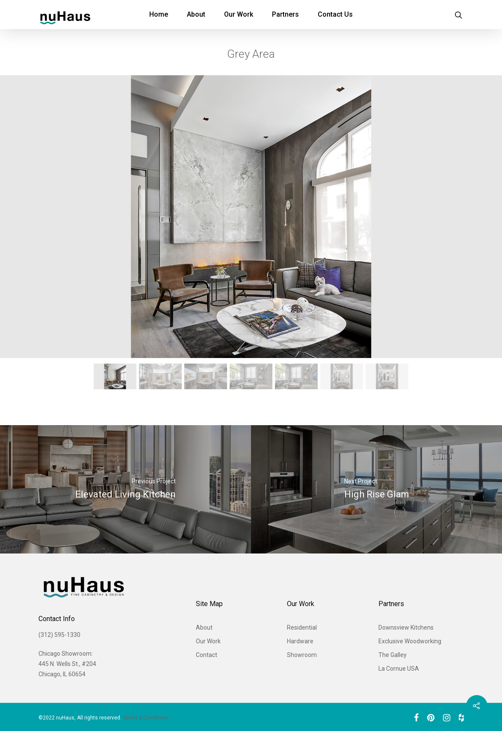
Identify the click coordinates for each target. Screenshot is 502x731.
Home (158, 14)
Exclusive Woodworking (409, 641)
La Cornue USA (398, 668)
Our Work (238, 14)
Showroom (302, 654)
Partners (285, 14)
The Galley (392, 654)
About (196, 14)
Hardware (300, 641)
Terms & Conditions (146, 718)
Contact (206, 654)
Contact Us (335, 14)
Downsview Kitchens (406, 627)
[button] (115, 376)
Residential (302, 627)
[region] (251, 234)
